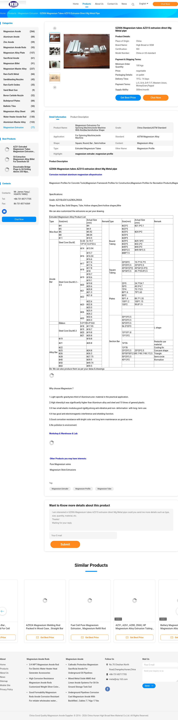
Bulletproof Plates (19, 100)
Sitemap (4, 681)
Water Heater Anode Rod (19, 116)
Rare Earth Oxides (19, 84)
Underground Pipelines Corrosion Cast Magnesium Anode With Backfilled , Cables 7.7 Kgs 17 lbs (83, 696)
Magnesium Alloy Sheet (19, 111)
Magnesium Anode (19, 31)
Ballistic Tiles (19, 106)
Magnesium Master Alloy (19, 68)
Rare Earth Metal (19, 74)
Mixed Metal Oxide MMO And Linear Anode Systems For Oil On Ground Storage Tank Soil (83, 682)
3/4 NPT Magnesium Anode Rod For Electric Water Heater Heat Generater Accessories (44, 668)
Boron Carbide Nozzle (19, 95)
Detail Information (57, 117)
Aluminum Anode (19, 36)
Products (4, 669)
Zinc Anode (19, 42)
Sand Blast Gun (19, 90)
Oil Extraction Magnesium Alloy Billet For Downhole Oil (24, 159)
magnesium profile (82, 489)
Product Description (79, 117)
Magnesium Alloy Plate (19, 52)
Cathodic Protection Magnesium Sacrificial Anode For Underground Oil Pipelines (83, 668)
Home (3, 664)
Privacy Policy (6, 689)
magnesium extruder (60, 489)
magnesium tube (104, 489)
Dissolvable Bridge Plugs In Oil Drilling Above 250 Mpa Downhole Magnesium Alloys (23, 169)
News (2, 677)
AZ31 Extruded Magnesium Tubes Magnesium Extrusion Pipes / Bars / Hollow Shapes (23, 149)
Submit (65, 544)
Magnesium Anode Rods (19, 47)
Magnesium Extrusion (19, 127)
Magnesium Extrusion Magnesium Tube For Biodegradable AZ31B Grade (67, 628)
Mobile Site (5, 685)
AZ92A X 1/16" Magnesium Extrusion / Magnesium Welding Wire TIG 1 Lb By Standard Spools (22, 628)
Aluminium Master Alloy (19, 122)
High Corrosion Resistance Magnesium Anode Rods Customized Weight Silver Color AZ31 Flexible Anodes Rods (43, 683)
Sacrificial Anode (19, 58)
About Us (4, 673)
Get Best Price (128, 97)
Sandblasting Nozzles (19, 79)
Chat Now (165, 4)
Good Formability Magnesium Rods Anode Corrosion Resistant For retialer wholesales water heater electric (44, 697)
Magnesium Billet (19, 63)
